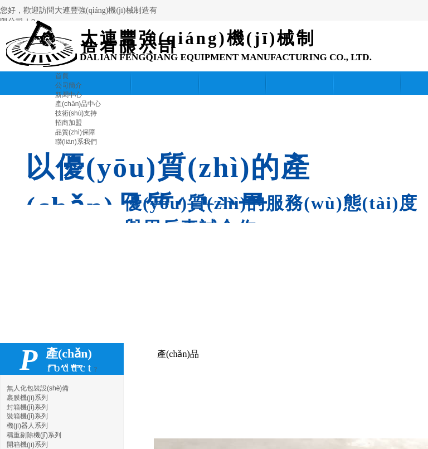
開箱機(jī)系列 (27, 444)
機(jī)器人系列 (27, 425)
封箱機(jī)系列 (27, 407)
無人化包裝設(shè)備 (38, 388)
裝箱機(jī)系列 (27, 416)
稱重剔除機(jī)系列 (34, 435)
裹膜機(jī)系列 (27, 398)
